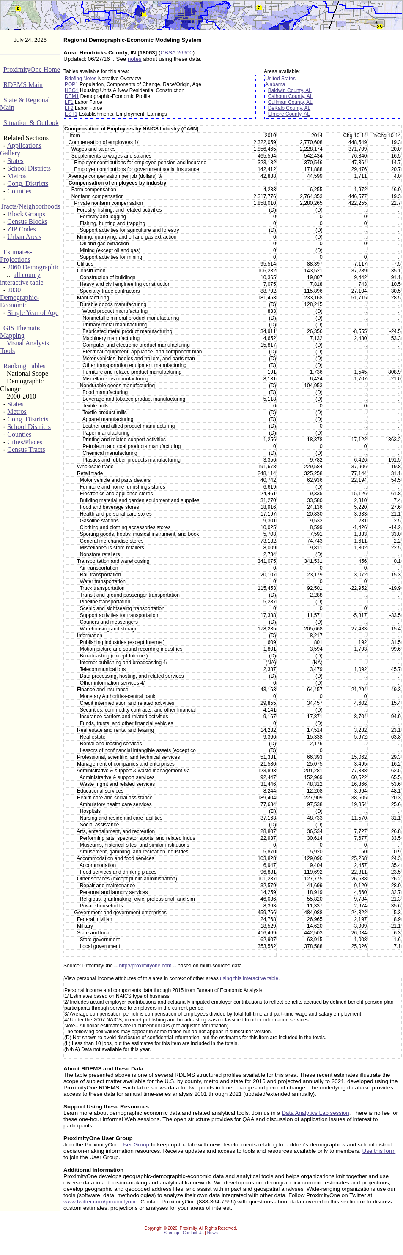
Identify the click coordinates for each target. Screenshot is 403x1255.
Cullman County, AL (290, 102)
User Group (134, 1144)
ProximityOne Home (31, 69)
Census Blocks (27, 221)
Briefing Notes (80, 78)
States (15, 160)
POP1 (71, 84)
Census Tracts (26, 449)
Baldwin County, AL (290, 90)
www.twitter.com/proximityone (100, 1201)
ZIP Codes (21, 229)
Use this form (379, 1151)
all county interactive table (22, 278)
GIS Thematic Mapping (20, 331)
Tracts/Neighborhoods (30, 206)
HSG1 (72, 90)
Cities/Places (24, 441)
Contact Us (193, 1233)
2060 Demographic (33, 267)
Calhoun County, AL (290, 96)
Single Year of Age (32, 312)
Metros (16, 175)
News (212, 1233)
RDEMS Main (23, 84)
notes (135, 59)
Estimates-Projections (16, 255)
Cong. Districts (27, 183)
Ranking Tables (24, 365)
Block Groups (26, 213)
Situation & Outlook (31, 122)
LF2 (69, 108)
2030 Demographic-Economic (19, 297)
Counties (19, 191)
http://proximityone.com (145, 966)
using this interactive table (249, 978)
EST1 (71, 114)
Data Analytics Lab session (315, 1113)
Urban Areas (24, 236)
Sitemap (171, 1233)
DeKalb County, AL (289, 108)
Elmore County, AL (289, 114)
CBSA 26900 (176, 52)
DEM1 (72, 96)
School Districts (29, 168)
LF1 (69, 102)
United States (280, 78)
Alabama (275, 84)
